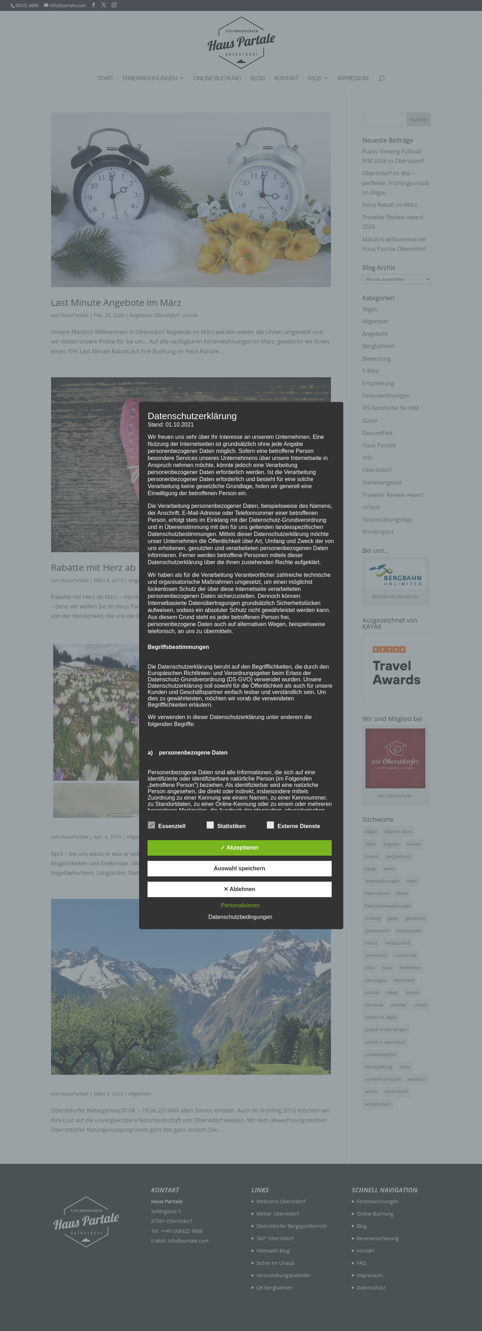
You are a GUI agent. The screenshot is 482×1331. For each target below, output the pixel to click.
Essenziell (167, 825)
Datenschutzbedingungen (240, 917)
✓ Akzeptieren (239, 848)
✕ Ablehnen (239, 889)
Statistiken (226, 825)
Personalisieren (240, 905)
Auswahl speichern (239, 868)
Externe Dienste (293, 825)
